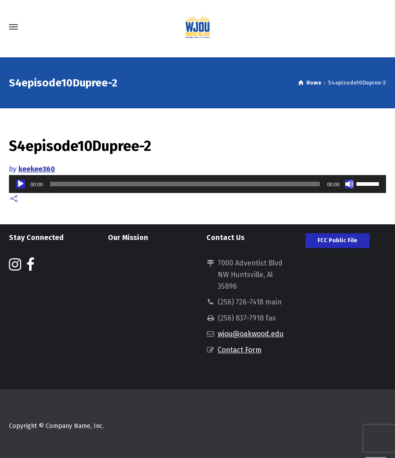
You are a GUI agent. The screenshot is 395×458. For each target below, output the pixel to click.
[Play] (20, 184)
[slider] (185, 184)
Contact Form (240, 350)
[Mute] (349, 184)
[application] (197, 184)
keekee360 (36, 169)
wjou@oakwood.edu (250, 334)
